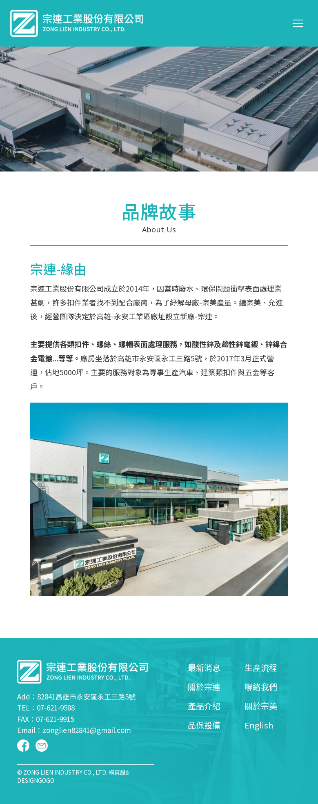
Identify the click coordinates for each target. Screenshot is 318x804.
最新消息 (204, 667)
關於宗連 (204, 687)
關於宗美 (261, 706)
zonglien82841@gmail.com (86, 730)
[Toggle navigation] (298, 23)
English (259, 725)
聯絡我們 (261, 687)
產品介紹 (204, 706)
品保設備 (204, 725)
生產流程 (261, 667)
